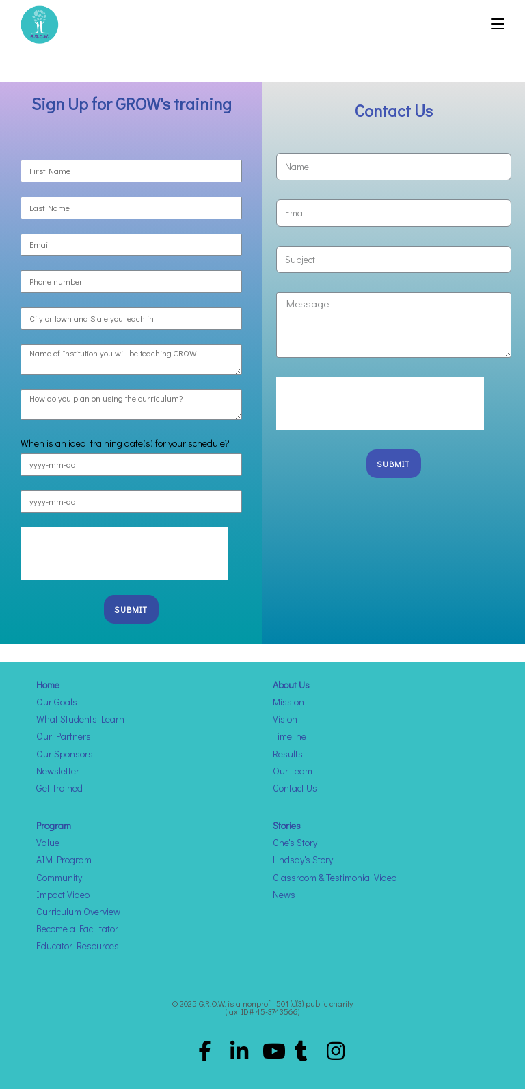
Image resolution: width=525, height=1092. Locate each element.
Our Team (292, 774)
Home (47, 688)
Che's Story (295, 846)
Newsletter (57, 774)
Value (47, 846)
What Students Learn (80, 722)
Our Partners (63, 739)
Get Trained (59, 791)
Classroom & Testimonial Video (334, 881)
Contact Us (295, 791)
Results (288, 757)
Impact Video (63, 898)
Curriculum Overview (78, 915)
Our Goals (56, 705)
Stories (287, 829)
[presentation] (124, 558)
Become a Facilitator (77, 932)
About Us (291, 688)
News (284, 898)
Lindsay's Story (303, 863)
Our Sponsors (64, 757)
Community (59, 881)
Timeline (289, 739)
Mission (288, 705)
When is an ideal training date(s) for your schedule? (125, 446)
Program (53, 829)
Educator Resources (77, 949)
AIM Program (64, 863)
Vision (285, 722)
